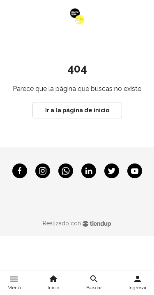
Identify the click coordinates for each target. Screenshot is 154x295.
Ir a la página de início (77, 110)
